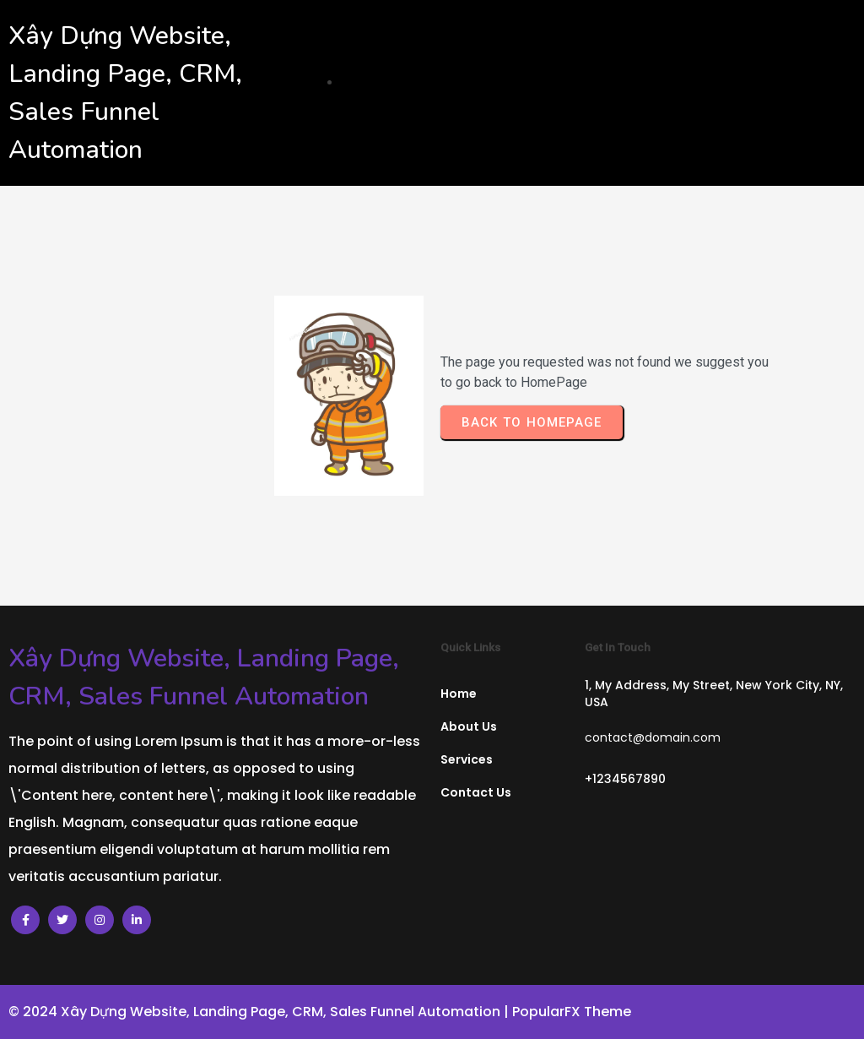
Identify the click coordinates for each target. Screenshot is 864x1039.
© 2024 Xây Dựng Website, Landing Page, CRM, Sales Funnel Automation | (260, 1011)
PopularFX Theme (571, 1011)
